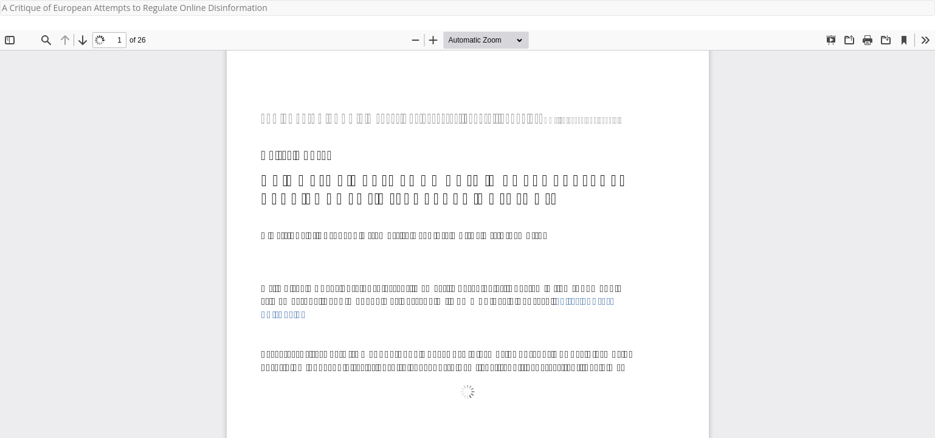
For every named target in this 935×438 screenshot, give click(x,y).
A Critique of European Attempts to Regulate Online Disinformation (134, 7)
